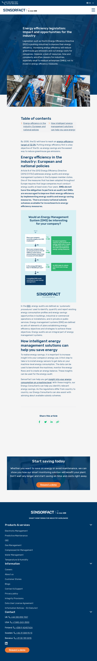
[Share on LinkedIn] (51, 422)
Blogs (7, 584)
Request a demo (48, 485)
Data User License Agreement (19, 603)
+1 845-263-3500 (19, 622)
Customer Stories (13, 579)
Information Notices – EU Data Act (21, 608)
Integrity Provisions (14, 598)
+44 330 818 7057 (10, 2)
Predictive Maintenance (16, 535)
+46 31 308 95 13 (23, 633)
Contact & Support (14, 589)
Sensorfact (20, 10)
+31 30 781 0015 (11, 4)
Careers (8, 569)
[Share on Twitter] (45, 422)
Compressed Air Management (19, 550)
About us (9, 574)
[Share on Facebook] (39, 422)
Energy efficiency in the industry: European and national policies (34, 126)
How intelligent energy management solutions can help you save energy (63, 126)
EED (29, 306)
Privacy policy (11, 593)
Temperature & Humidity (16, 559)
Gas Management (13, 545)
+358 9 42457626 (23, 627)
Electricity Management (16, 531)
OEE (7, 540)
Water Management (14, 555)
